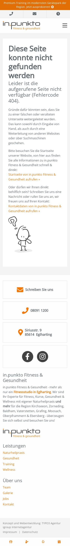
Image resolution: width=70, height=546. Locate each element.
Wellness (9, 470)
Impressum (10, 532)
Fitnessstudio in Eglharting (32, 392)
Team (7, 487)
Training (8, 464)
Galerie (8, 493)
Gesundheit (11, 458)
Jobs (6, 499)
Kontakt (8, 504)
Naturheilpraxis (14, 453)
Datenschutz (30, 532)
